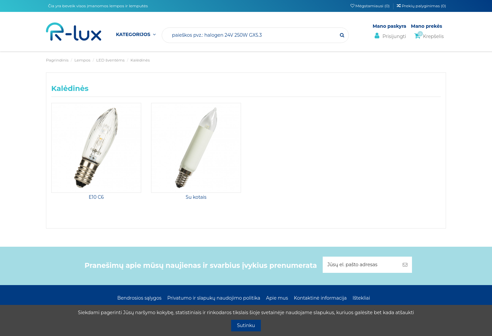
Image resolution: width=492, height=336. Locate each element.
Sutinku (246, 325)
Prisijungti (389, 35)
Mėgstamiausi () (370, 5)
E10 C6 (96, 197)
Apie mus (277, 298)
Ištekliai (361, 298)
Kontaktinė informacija (320, 298)
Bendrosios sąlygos (139, 298)
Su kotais (196, 197)
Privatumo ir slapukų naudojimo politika (213, 298)
